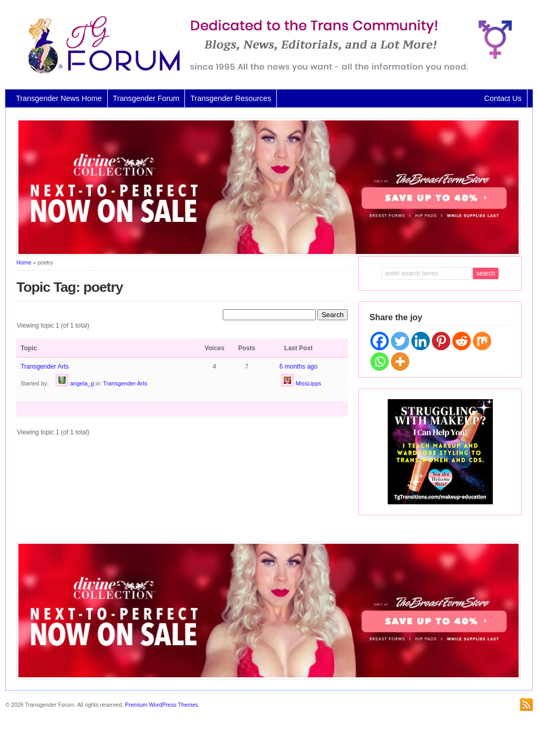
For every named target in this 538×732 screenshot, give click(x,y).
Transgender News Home (58, 98)
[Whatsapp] (379, 361)
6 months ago (299, 366)
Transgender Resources (230, 98)
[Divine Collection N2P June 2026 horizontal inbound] (268, 254)
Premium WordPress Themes (161, 705)
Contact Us (503, 98)
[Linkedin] (420, 341)
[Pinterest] (441, 341)
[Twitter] (400, 341)
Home (23, 262)
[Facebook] (379, 341)
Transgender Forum (146, 98)
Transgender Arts (44, 366)
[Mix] (482, 341)
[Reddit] (461, 341)
